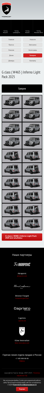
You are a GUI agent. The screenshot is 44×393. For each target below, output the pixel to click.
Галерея (33, 55)
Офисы (22, 361)
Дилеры (11, 61)
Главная (11, 39)
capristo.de (22, 321)
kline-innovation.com (22, 343)
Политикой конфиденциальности (24, 385)
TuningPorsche (27, 27)
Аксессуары (33, 50)
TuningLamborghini (16, 27)
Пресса (11, 45)
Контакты (33, 61)
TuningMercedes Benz (38, 27)
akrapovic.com (22, 276)
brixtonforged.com (22, 298)
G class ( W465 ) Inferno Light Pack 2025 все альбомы (21, 237)
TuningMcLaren (5, 27)
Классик (11, 50)
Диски (11, 55)
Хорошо (22, 389)
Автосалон (32, 45)
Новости (33, 39)
